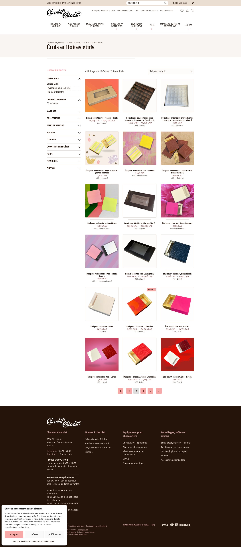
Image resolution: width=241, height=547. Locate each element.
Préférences (54, 534)
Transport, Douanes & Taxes (103, 11)
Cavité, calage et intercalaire (175, 447)
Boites (79, 43)
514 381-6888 (65, 451)
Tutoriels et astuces (149, 11)
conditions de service (68, 532)
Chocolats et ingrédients (135, 443)
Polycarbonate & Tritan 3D (98, 448)
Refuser (34, 534)
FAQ (137, 11)
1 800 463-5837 (180, 3)
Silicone (89, 452)
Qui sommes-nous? (125, 11)
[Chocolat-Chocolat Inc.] (64, 13)
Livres (126, 459)
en (193, 3)
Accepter (14, 534)
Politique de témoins (21, 541)
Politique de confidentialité (43, 541)
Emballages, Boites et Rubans (60, 43)
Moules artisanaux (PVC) (97, 443)
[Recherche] (147, 3)
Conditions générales (76, 526)
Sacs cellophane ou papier (174, 451)
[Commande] (171, 71)
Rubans (164, 456)
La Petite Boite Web (79, 534)
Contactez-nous (167, 11)
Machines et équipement (135, 447)
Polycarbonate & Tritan (96, 439)
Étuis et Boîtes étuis (93, 43)
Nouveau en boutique (133, 463)
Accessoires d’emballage (173, 460)
